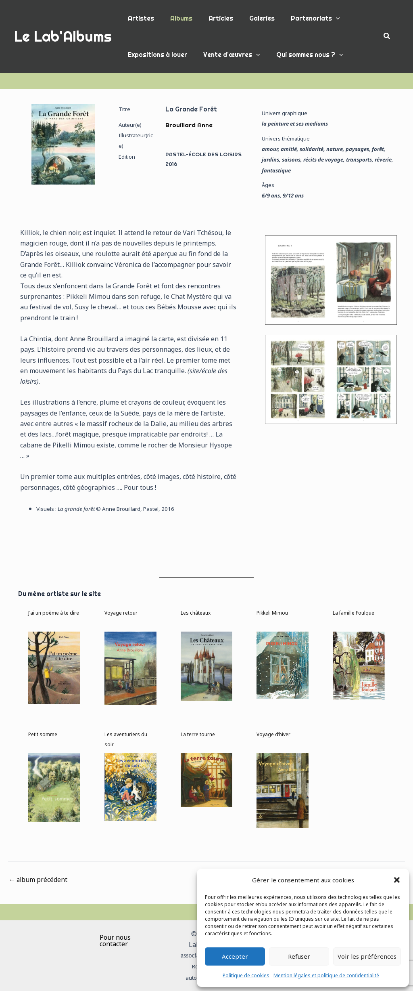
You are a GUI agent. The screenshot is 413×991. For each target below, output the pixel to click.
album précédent (39, 879)
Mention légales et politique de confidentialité (326, 975)
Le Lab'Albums (63, 36)
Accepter (235, 956)
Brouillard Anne (189, 125)
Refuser (299, 956)
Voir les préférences (367, 956)
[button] (397, 880)
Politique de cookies (246, 975)
